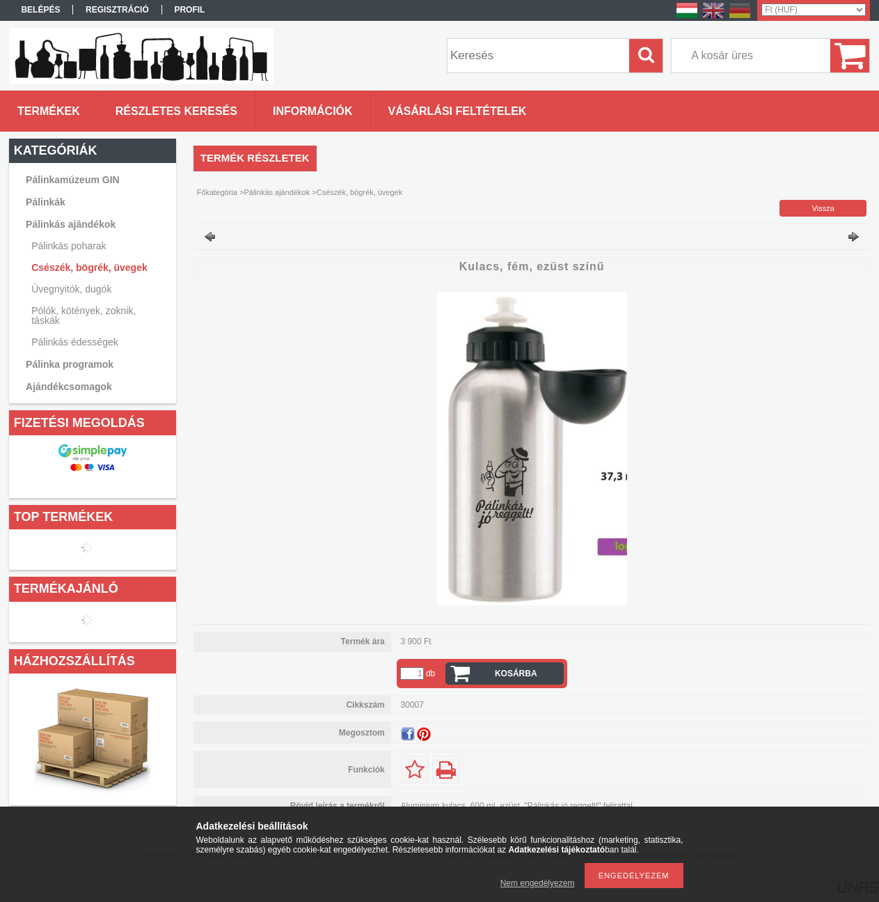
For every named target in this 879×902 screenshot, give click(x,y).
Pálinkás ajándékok (71, 224)
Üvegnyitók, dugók (71, 289)
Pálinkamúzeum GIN (73, 179)
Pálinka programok (69, 364)
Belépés (40, 10)
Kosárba (516, 673)
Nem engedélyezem (537, 883)
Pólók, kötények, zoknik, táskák (83, 315)
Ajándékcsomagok (69, 386)
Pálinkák (45, 202)
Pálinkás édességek (74, 342)
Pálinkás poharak (68, 245)
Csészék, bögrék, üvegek (89, 267)
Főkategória (217, 192)
